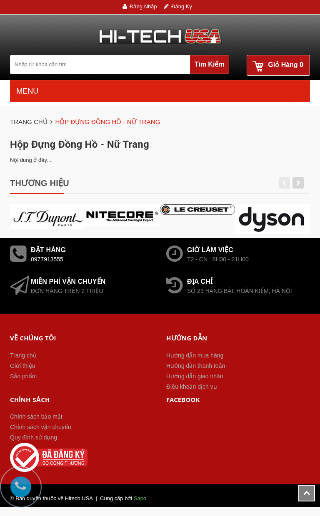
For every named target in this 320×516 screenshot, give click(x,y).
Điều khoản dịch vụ (191, 386)
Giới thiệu (22, 365)
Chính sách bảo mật (36, 416)
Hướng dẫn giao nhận (194, 376)
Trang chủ (23, 355)
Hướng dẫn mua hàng (194, 355)
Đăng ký (181, 6)
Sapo (140, 498)
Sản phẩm (23, 376)
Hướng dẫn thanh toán (195, 365)
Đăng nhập (143, 6)
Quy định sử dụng (33, 437)
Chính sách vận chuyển (40, 427)
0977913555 (47, 259)
